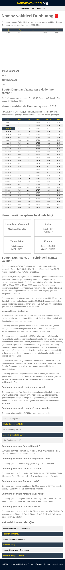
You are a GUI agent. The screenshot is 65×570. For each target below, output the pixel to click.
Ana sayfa (24, 8)
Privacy (39, 564)
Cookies (31, 564)
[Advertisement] (32, 50)
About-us (47, 564)
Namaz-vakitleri (29, 3)
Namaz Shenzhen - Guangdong (16, 550)
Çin (32, 8)
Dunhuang (40, 8)
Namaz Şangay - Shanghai (14, 539)
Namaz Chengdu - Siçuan (13, 555)
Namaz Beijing (9, 545)
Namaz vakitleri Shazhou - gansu (16, 528)
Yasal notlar (58, 564)
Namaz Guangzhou (11, 534)
